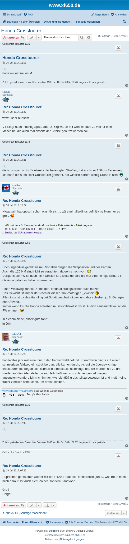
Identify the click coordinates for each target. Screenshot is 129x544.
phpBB (52, 530)
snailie (16, 185)
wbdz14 (16, 334)
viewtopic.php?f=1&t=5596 (17, 390)
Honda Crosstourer (21, 30)
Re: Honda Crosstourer (21, 107)
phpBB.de (80, 535)
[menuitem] (28, 14)
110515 (6, 92)
